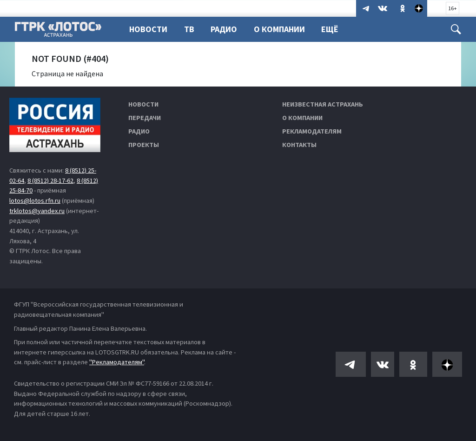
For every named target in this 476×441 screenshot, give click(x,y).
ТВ (189, 29)
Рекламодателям (312, 131)
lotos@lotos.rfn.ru (34, 200)
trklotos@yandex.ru (37, 211)
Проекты (143, 144)
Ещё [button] (329, 29)
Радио (224, 29)
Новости (148, 29)
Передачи (144, 118)
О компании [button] (279, 29)
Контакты (299, 144)
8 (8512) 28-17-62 (50, 180)
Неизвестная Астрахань (322, 104)
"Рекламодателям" (116, 362)
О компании (302, 118)
